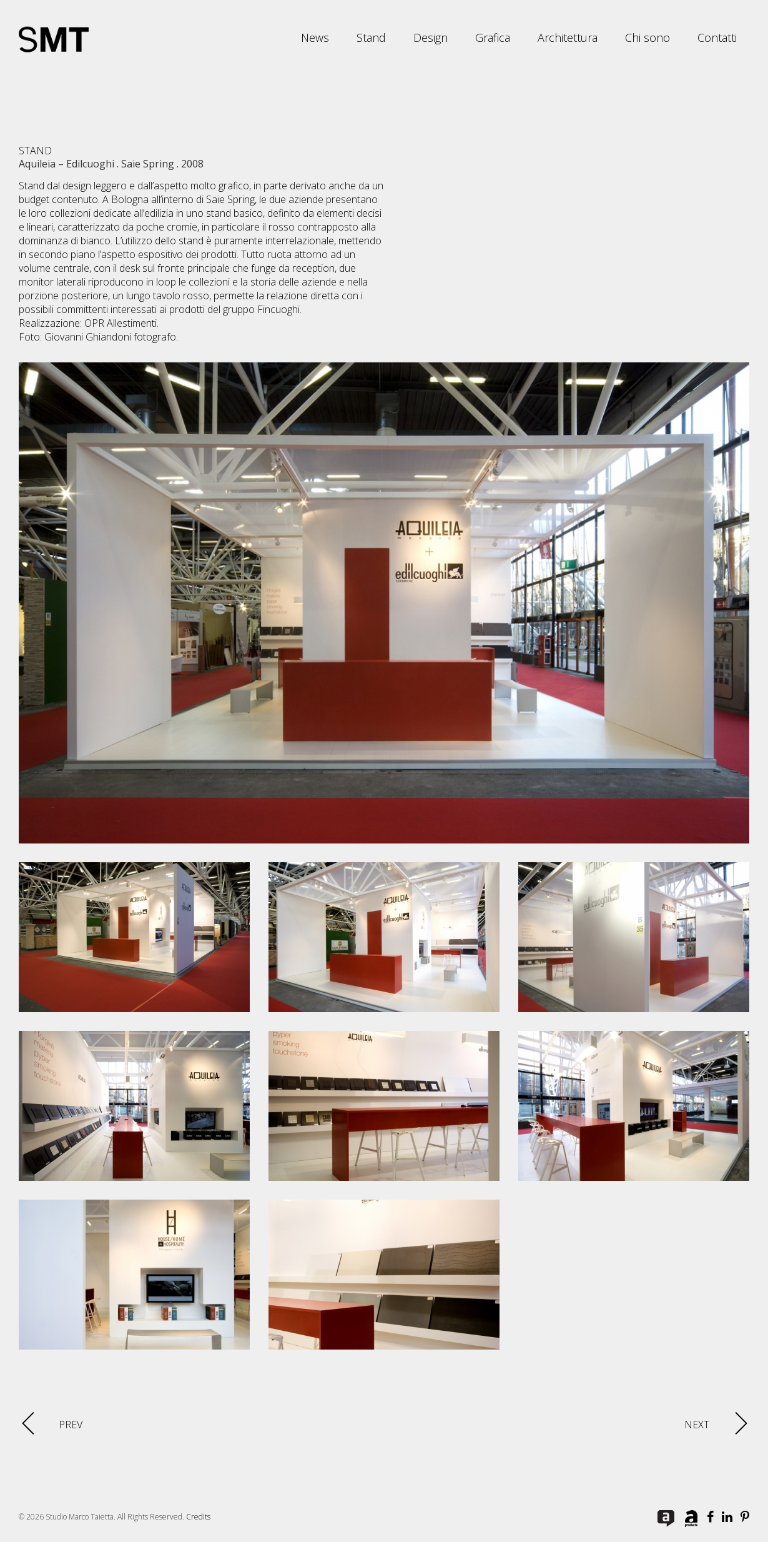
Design (430, 37)
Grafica (492, 37)
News (315, 37)
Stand (371, 37)
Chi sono (647, 37)
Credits (198, 1516)
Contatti (717, 37)
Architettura (568, 37)
